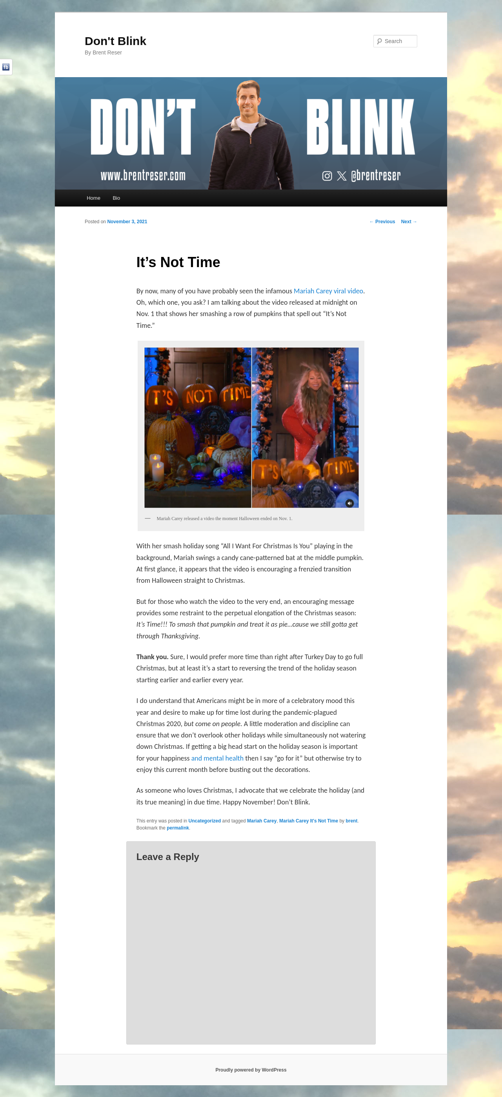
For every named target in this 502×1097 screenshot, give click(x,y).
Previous (382, 221)
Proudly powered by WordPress (250, 1070)
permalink (178, 828)
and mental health (217, 758)
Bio (116, 198)
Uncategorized (205, 821)
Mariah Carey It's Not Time (308, 821)
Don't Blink (115, 40)
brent (351, 821)
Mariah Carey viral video (328, 291)
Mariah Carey (261, 821)
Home (93, 198)
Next (409, 221)
